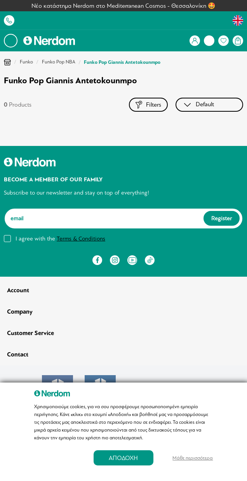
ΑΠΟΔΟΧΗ (123, 458)
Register (221, 218)
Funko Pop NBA (58, 62)
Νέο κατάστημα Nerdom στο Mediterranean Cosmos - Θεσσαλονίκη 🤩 (123, 5)
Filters (148, 104)
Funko (26, 62)
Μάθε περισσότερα (192, 458)
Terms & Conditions (81, 238)
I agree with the (60, 238)
